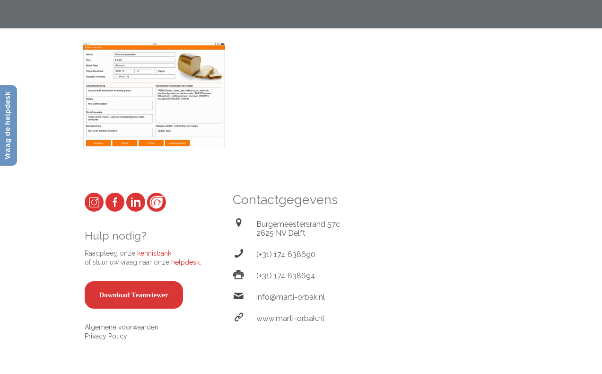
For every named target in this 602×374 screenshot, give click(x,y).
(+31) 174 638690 (285, 254)
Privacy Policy (106, 336)
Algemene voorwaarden (121, 327)
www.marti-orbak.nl (290, 318)
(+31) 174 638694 (285, 275)
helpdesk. (186, 262)
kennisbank (154, 253)
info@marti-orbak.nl (290, 297)
